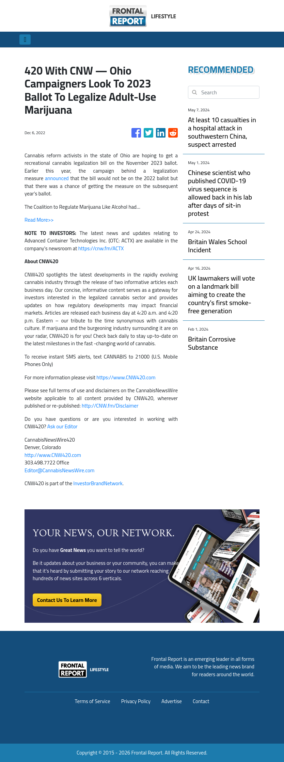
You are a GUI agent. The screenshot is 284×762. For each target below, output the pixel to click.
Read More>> (39, 220)
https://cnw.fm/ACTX (101, 248)
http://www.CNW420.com (53, 455)
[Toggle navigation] (25, 39)
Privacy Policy (136, 701)
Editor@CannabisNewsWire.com (59, 470)
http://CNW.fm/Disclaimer (110, 406)
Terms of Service (92, 701)
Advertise (171, 701)
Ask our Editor (62, 426)
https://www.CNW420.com (125, 377)
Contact (201, 701)
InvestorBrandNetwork (97, 483)
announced (56, 178)
